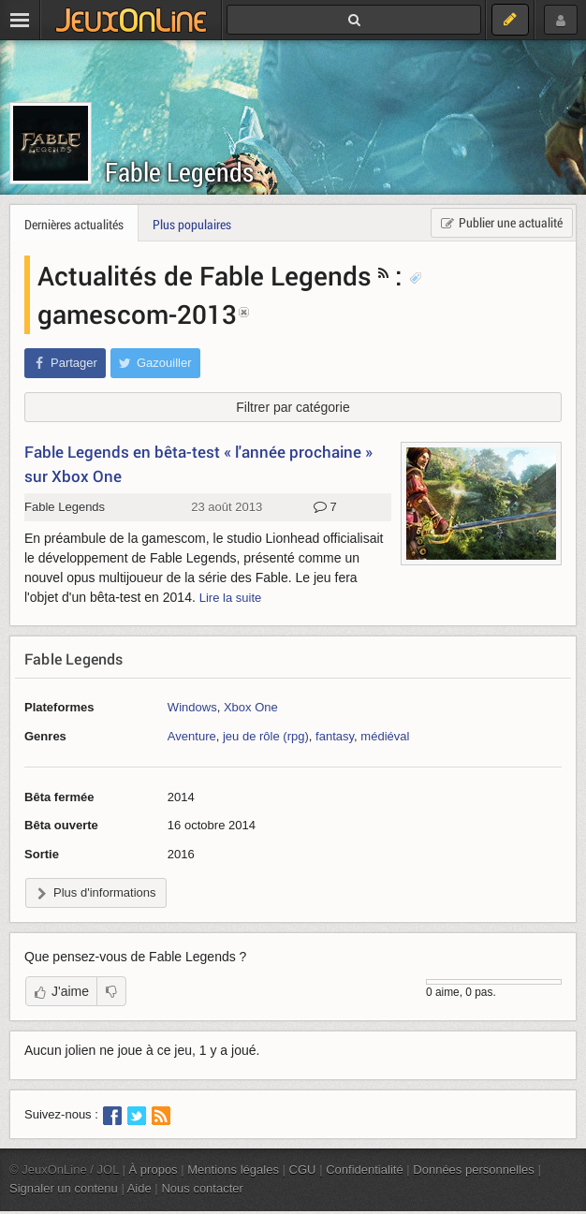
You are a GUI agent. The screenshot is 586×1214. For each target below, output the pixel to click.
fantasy (334, 736)
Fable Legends (179, 171)
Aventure (192, 736)
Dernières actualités (74, 224)
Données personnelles (474, 1170)
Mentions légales (233, 1170)
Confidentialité (364, 1170)
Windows (192, 707)
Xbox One (251, 707)
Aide (139, 1188)
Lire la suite (230, 598)
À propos (153, 1170)
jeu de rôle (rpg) (266, 736)
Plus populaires (192, 224)
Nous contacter (202, 1188)
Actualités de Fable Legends (204, 275)
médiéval (384, 736)
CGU (302, 1170)
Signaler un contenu (63, 1188)
